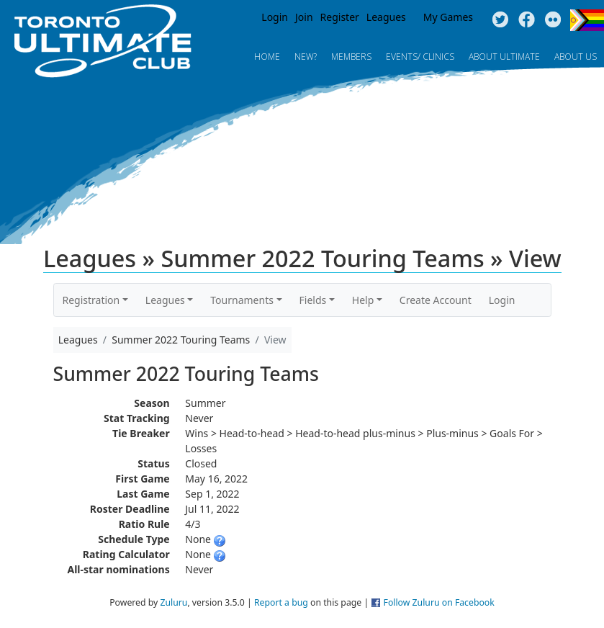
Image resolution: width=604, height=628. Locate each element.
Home (267, 56)
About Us (575, 56)
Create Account (436, 300)
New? (305, 56)
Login (274, 17)
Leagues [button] (165, 300)
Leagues (386, 17)
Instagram (553, 20)
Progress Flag (587, 20)
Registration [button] (91, 300)
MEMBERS (351, 56)
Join (304, 17)
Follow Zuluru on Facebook (439, 602)
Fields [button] (313, 300)
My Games (448, 17)
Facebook (526, 20)
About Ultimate (504, 56)
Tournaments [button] (242, 300)
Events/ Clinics (420, 56)
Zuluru (173, 602)
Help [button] (363, 300)
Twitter (500, 20)
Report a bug (281, 602)
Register (339, 17)
